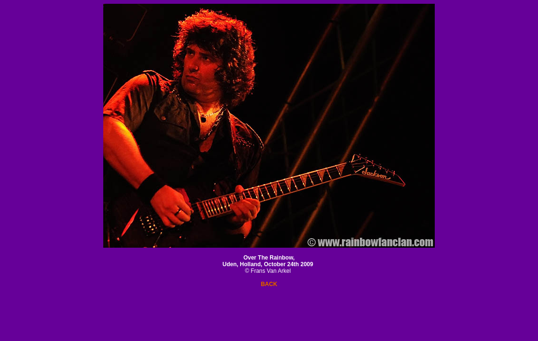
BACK (269, 284)
